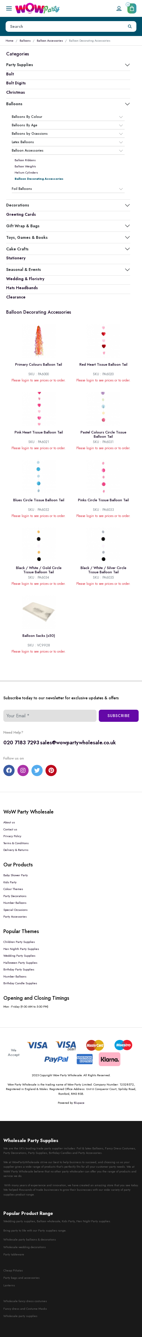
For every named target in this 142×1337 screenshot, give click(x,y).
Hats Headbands (22, 288)
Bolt (10, 74)
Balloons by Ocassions (30, 134)
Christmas (15, 92)
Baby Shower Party (15, 875)
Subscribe (118, 715)
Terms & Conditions (16, 843)
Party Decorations (14, 896)
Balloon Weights (25, 166)
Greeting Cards (21, 214)
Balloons (25, 40)
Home (9, 40)
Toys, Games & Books (27, 237)
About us (9, 822)
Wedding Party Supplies (19, 955)
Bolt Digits (16, 83)
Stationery (16, 258)
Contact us (10, 829)
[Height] (65, 26)
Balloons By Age (24, 125)
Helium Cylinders (26, 172)
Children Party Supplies (19, 942)
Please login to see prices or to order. (39, 380)
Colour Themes (13, 889)
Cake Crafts (17, 249)
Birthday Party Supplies (18, 969)
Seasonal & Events (23, 269)
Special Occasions (15, 909)
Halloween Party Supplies (20, 962)
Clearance (16, 297)
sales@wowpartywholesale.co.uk (78, 742)
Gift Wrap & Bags (23, 226)
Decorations (17, 205)
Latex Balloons (23, 142)
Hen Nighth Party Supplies (21, 949)
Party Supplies (19, 65)
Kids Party (10, 882)
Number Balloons (14, 902)
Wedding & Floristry (25, 279)
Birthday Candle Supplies (20, 983)
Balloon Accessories (50, 40)
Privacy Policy (12, 836)
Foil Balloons (22, 189)
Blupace (79, 1102)
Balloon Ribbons (25, 160)
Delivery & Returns (15, 850)
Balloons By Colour (27, 117)
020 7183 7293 (21, 742)
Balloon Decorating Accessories (39, 179)
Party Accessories (15, 916)
